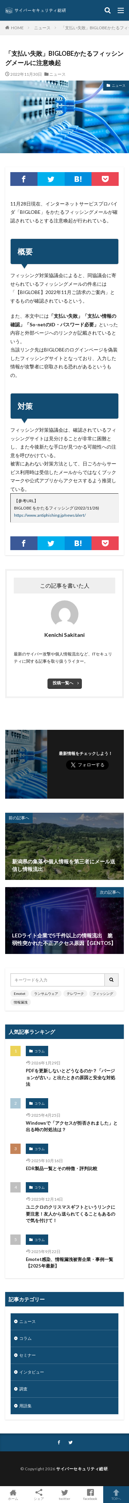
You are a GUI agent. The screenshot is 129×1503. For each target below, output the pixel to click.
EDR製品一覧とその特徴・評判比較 (61, 1168)
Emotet (19, 993)
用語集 (25, 1405)
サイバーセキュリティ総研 (82, 1468)
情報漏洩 (21, 1002)
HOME (17, 27)
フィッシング (103, 993)
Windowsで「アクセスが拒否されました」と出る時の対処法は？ (72, 1126)
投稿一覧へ (63, 682)
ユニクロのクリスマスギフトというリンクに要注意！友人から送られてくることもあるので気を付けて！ (70, 1213)
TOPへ (116, 1494)
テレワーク (75, 993)
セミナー (27, 1355)
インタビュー (31, 1372)
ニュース (42, 27)
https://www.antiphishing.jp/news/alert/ (50, 515)
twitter (64, 1494)
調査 (23, 1388)
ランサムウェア (46, 993)
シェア (39, 1495)
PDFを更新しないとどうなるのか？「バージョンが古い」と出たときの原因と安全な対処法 (70, 1077)
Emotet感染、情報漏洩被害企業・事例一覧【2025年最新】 (69, 1263)
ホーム (13, 1494)
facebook (90, 1494)
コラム (39, 1051)
